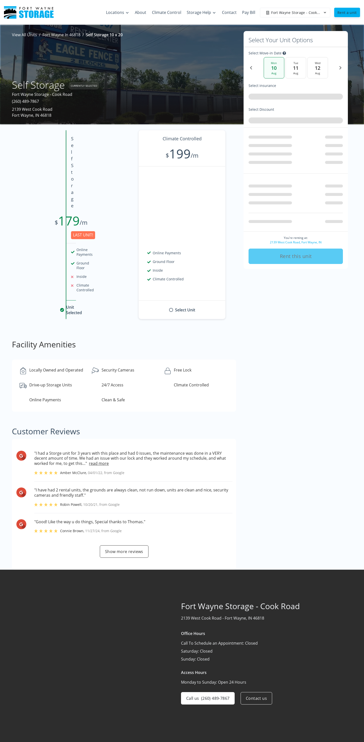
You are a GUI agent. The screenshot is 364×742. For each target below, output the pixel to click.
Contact (227, 716)
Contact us (256, 628)
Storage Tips (290, 706)
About (225, 706)
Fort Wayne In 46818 (61, 34)
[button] (37, 724)
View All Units (24, 34)
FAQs (284, 726)
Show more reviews (124, 481)
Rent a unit (347, 12)
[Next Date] (340, 67)
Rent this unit (296, 254)
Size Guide (288, 716)
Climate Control (293, 697)
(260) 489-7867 (25, 101)
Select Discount (272, 109)
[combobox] (296, 98)
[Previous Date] (251, 67)
